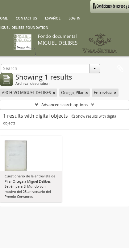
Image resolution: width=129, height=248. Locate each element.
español (52, 17)
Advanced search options (64, 104)
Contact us (26, 17)
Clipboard (120, 68)
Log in (75, 17)
